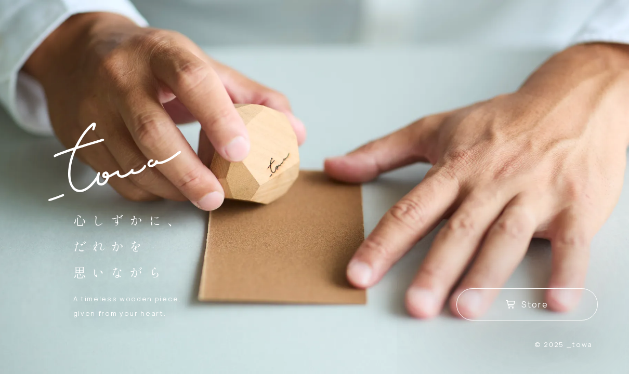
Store (527, 304)
